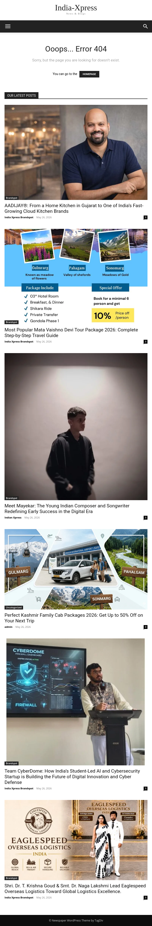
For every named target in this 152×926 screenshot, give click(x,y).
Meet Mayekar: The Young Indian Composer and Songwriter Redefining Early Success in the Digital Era (67, 508)
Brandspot (11, 197)
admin (8, 626)
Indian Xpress (13, 517)
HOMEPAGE (89, 74)
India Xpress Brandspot (19, 217)
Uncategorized (14, 607)
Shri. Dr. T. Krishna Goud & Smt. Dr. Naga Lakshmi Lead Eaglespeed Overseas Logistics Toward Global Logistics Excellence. (75, 888)
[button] (7, 26)
